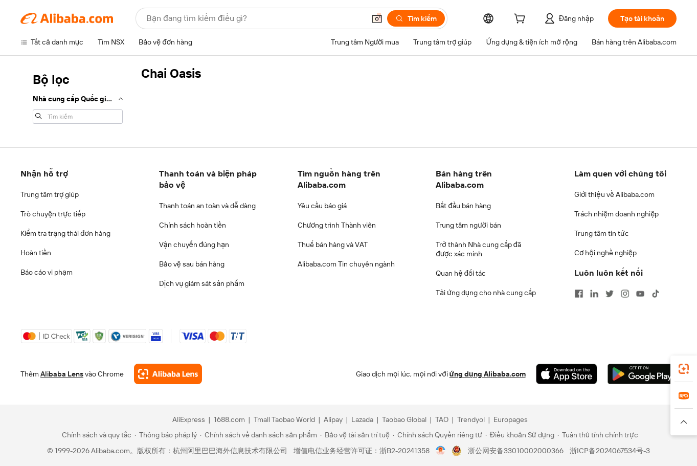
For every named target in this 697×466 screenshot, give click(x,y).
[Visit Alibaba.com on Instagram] (624, 293)
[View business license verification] (440, 451)
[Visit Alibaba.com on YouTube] (640, 293)
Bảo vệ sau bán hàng (191, 264)
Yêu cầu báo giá (322, 206)
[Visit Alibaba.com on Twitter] (609, 293)
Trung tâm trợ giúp (49, 194)
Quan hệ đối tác (461, 273)
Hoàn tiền (35, 253)
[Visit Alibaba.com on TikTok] (655, 293)
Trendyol (471, 419)
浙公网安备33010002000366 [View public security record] (516, 451)
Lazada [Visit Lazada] (362, 419)
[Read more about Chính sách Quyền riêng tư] (437, 434)
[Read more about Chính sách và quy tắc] (95, 434)
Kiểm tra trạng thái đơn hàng (65, 233)
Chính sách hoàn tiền (192, 225)
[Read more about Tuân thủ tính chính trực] (597, 434)
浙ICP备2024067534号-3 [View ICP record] (610, 451)
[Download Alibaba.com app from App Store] (566, 374)
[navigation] (78, 97)
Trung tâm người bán (468, 225)
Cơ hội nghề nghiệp (605, 253)
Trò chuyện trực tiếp (52, 214)
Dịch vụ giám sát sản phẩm (201, 283)
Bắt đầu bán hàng (463, 206)
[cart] (521, 20)
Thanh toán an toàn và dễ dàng (207, 206)
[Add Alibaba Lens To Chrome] (168, 374)
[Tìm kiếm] (416, 18)
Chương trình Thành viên (337, 225)
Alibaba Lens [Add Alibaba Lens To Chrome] (61, 374)
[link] (683, 369)
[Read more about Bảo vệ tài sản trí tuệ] (355, 434)
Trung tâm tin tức (601, 233)
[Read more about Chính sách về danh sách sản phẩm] (258, 434)
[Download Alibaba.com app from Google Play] (642, 374)
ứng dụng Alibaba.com (487, 374)
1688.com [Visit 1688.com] (229, 419)
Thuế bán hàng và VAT (333, 244)
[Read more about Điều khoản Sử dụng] (519, 434)
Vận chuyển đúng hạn (194, 244)
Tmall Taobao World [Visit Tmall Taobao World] (284, 419)
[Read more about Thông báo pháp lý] (165, 434)
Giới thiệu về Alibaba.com (614, 194)
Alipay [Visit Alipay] (333, 419)
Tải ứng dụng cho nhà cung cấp (486, 293)
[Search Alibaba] (254, 18)
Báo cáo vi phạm (46, 272)
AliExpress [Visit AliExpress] (188, 419)
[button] (377, 18)
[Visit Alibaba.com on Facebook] (578, 293)
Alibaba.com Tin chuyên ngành (346, 264)
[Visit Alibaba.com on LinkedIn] (594, 293)
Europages (510, 419)
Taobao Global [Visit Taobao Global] (404, 419)
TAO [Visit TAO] (441, 419)
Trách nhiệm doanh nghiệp (616, 214)
